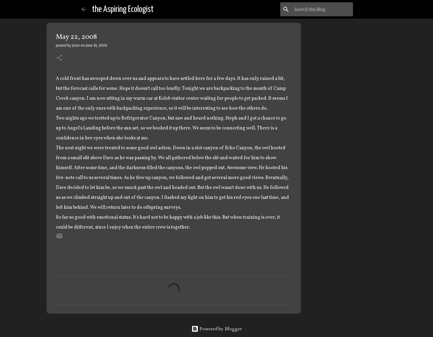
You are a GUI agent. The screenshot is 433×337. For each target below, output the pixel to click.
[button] (59, 58)
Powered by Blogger (216, 329)
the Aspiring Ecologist (123, 9)
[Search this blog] (322, 9)
